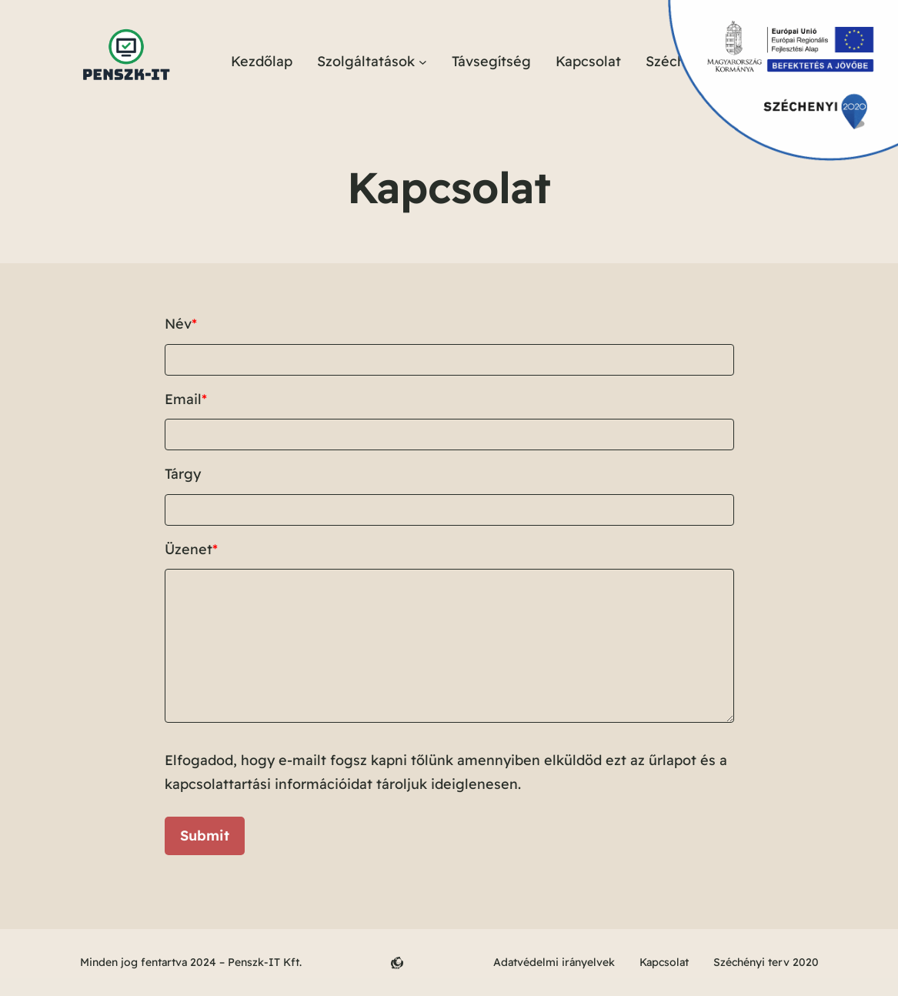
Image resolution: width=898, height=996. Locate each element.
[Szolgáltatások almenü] (423, 62)
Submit (204, 835)
